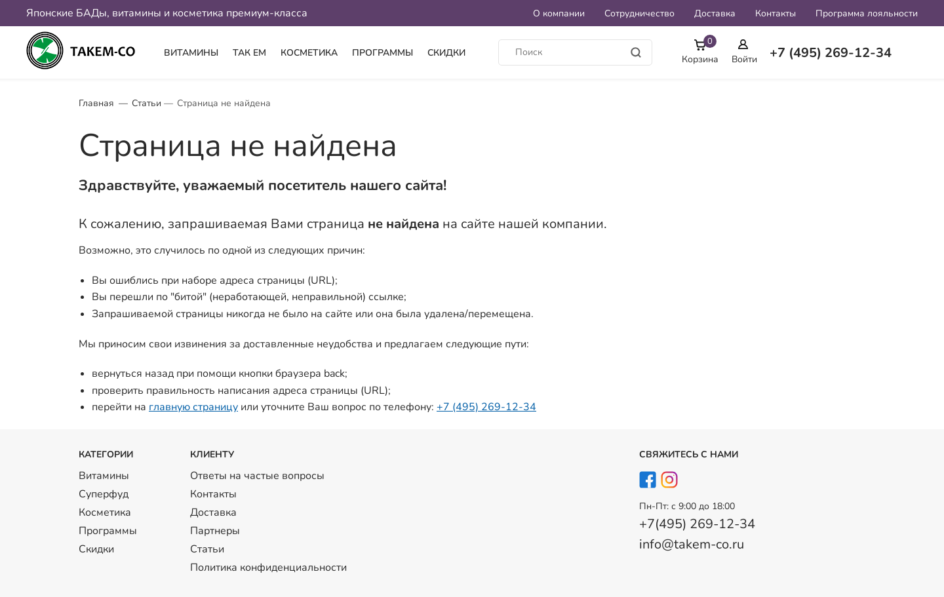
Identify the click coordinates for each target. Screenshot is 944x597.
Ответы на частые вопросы (257, 476)
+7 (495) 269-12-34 (486, 407)
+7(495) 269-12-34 (697, 524)
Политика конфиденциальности (268, 567)
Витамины (191, 53)
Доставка (715, 13)
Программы (382, 53)
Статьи (146, 103)
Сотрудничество (639, 13)
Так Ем (249, 53)
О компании (559, 13)
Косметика (309, 53)
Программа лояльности (867, 13)
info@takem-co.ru (691, 544)
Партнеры (215, 531)
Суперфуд (103, 494)
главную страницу (193, 407)
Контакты (775, 13)
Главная (96, 103)
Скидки (446, 53)
